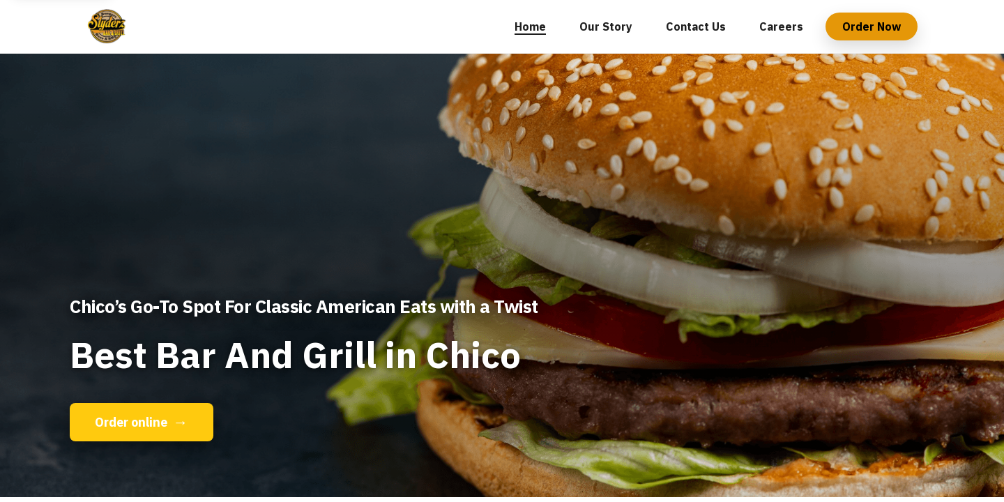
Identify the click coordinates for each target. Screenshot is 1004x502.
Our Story (605, 26)
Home (530, 26)
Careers (781, 26)
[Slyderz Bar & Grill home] (107, 26)
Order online (141, 422)
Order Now (871, 26)
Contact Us (696, 26)
